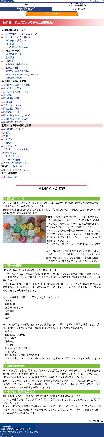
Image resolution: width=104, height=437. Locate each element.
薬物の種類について (13, 129)
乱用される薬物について (15, 91)
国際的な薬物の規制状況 (18, 71)
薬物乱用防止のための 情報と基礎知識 (26, 9)
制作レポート (12, 44)
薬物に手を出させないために (18, 115)
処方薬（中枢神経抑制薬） (16, 163)
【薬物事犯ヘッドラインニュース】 (21, 34)
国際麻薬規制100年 (15, 78)
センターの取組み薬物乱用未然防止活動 (78, 5)
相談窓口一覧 (10, 177)
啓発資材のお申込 (52, 14)
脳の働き (7, 95)
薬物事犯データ (13, 54)
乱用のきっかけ (11, 112)
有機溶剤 (7, 142)
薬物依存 (7, 102)
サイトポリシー (8, 434)
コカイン (7, 139)
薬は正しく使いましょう (15, 170)
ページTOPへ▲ (96, 421)
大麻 (5, 136)
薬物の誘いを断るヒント (15, 122)
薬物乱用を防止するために (16, 85)
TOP (26, 5)
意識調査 (10, 57)
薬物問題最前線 (20, 47)
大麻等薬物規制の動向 (17, 64)
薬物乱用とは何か (12, 88)
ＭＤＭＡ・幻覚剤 (12, 159)
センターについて (78, 9)
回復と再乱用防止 (12, 108)
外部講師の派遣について (18, 40)
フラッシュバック (12, 105)
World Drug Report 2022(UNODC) (22, 74)
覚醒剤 (6, 132)
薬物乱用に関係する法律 (15, 119)
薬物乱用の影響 (11, 98)
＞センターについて (83, 1)
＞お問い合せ (98, 1)
